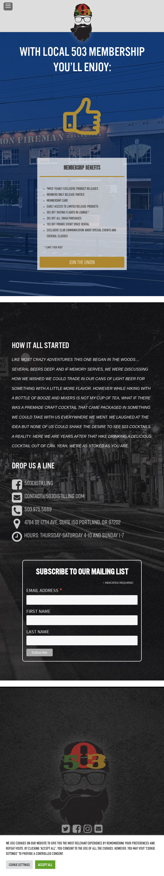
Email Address (44, 590)
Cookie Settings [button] (19, 865)
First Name (38, 611)
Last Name (37, 632)
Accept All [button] (45, 865)
